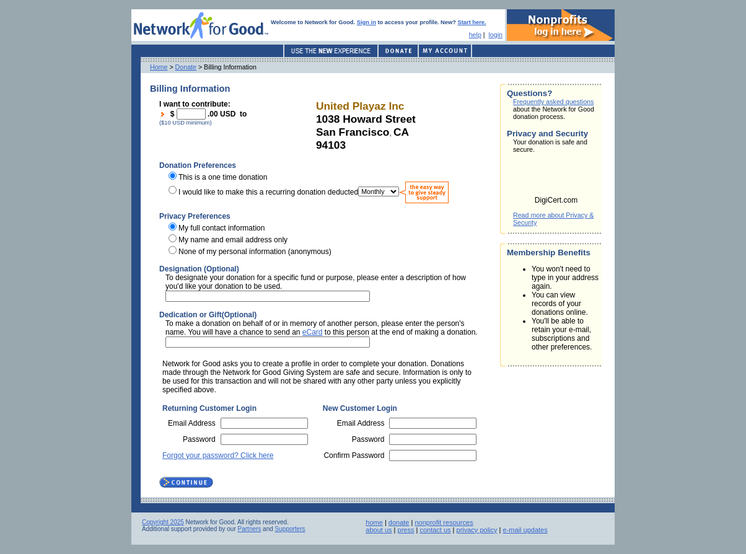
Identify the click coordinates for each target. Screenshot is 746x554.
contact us (434, 530)
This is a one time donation (222, 177)
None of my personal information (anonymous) (254, 251)
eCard (312, 332)
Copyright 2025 (163, 522)
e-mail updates (525, 530)
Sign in (366, 22)
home (374, 522)
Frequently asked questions (553, 101)
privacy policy (477, 530)
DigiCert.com (556, 200)
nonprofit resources (444, 522)
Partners (249, 528)
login (495, 34)
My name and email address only (232, 239)
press (406, 530)
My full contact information (221, 228)
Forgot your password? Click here (217, 455)
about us (379, 530)
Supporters (290, 528)
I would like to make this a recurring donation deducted (268, 191)
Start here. (472, 22)
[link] (556, 178)
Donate (185, 67)
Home (158, 67)
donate (399, 522)
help (475, 34)
